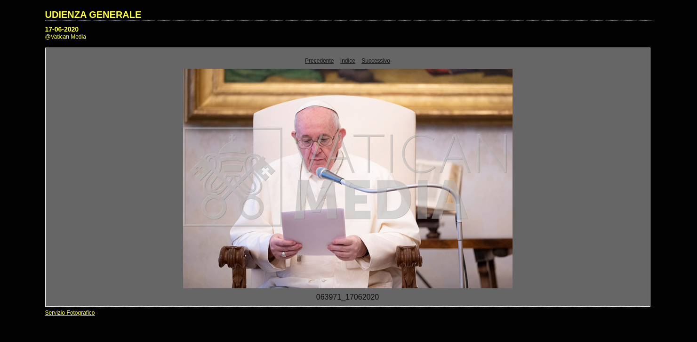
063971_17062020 (347, 297)
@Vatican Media (65, 36)
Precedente (319, 60)
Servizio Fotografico (70, 312)
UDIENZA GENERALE (93, 14)
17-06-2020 (62, 29)
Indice (347, 60)
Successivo (375, 60)
